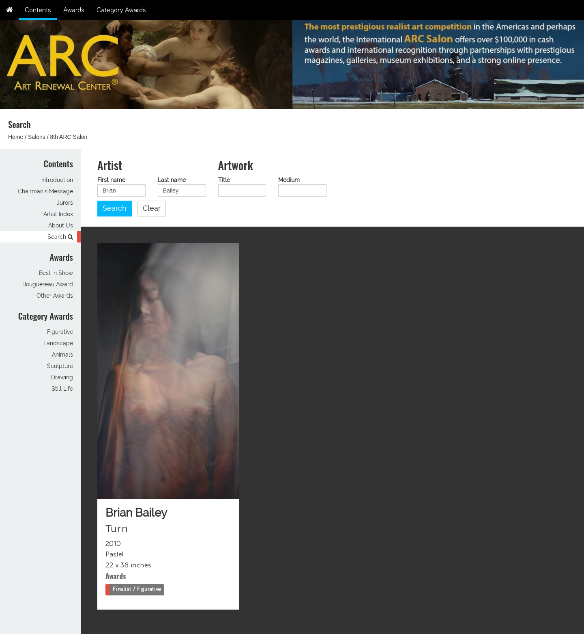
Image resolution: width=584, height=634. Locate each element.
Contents (38, 10)
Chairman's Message (45, 191)
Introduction (57, 180)
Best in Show (56, 273)
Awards (73, 10)
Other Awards (54, 295)
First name (111, 180)
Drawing (62, 377)
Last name (172, 180)
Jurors (65, 202)
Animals (62, 354)
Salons (36, 137)
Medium (289, 180)
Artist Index (58, 214)
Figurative (60, 332)
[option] (438, 62)
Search (60, 237)
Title (224, 180)
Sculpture (60, 366)
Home (15, 137)
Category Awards (121, 10)
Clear (152, 208)
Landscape (58, 343)
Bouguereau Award (47, 284)
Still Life (62, 388)
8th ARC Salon (69, 137)
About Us (60, 225)
